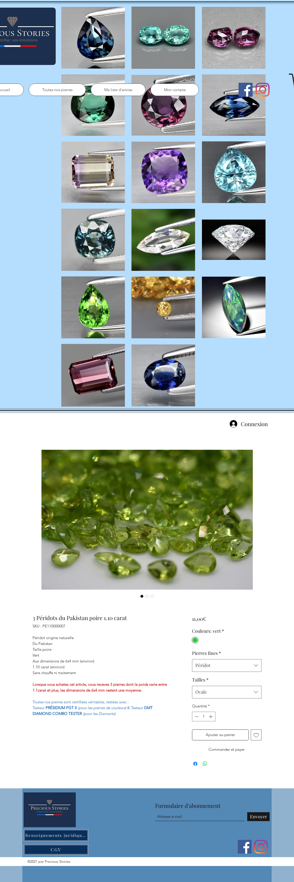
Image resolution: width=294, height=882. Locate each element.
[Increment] (211, 716)
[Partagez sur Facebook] (195, 764)
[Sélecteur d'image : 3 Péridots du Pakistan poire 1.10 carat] (141, 596)
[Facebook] (246, 90)
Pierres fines (206, 653)
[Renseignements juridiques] (56, 835)
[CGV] (56, 849)
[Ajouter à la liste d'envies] (256, 734)
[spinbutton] (203, 716)
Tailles (200, 680)
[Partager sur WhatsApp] (205, 764)
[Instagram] (263, 90)
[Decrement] (196, 716)
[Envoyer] (258, 816)
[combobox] (226, 665)
